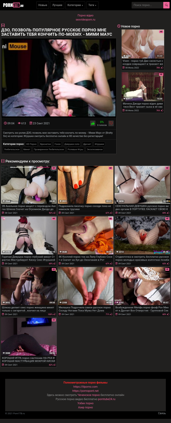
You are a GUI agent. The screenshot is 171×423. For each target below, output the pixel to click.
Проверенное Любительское (49, 149)
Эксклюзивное (95, 149)
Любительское (12, 149)
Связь (162, 413)
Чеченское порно (89, 395)
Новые (42, 5)
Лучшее (57, 5)
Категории (75, 5)
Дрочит (87, 144)
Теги (92, 5)
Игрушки (99, 144)
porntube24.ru (106, 399)
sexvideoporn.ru (85, 19)
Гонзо (58, 144)
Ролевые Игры (75, 149)
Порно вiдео (85, 15)
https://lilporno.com (85, 386)
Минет (26, 149)
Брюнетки (45, 144)
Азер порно (85, 407)
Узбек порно (85, 403)
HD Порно (31, 144)
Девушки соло (71, 144)
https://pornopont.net (85, 390)
